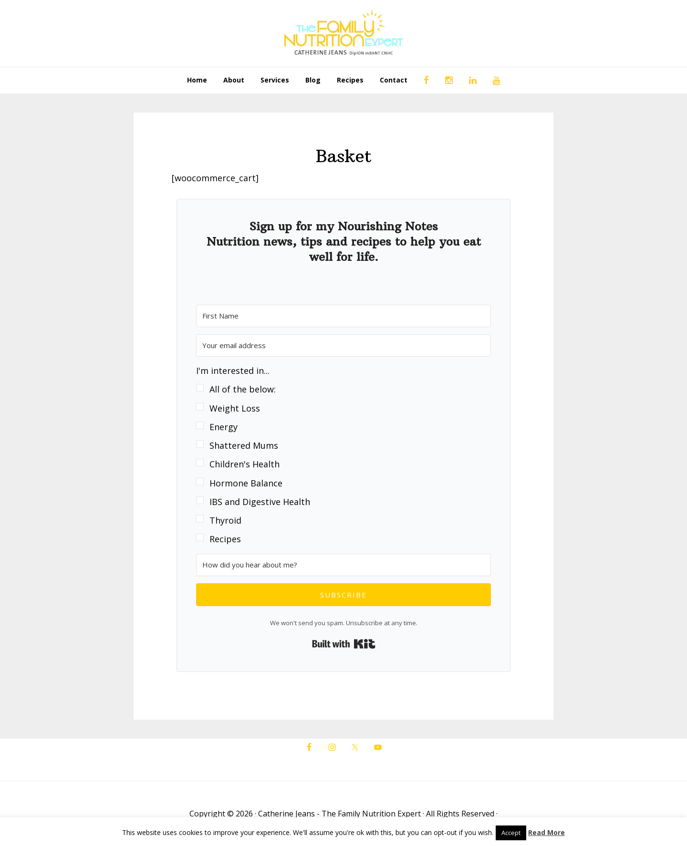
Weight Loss (234, 408)
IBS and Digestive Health (259, 501)
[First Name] (343, 316)
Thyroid (225, 520)
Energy (223, 427)
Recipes (225, 539)
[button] (343, 455)
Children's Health (244, 464)
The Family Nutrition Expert (343, 33)
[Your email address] (343, 345)
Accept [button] (510, 832)
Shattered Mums (243, 445)
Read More (546, 832)
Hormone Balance (245, 483)
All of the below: (242, 389)
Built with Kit (343, 643)
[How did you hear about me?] (343, 565)
